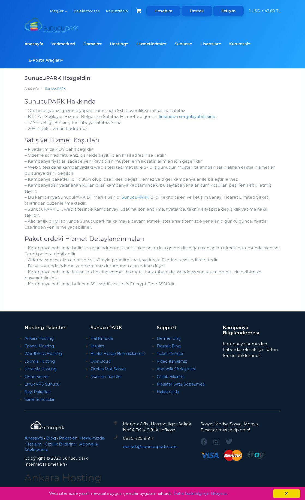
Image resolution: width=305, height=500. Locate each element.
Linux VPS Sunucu (42, 384)
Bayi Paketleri (38, 391)
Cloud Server (37, 376)
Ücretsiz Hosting (40, 368)
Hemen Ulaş (168, 338)
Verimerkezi (63, 43)
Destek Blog (169, 346)
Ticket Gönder (170, 353)
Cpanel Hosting (39, 346)
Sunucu (183, 43)
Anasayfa (34, 43)
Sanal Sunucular (40, 399)
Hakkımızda (101, 338)
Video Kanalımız (172, 361)
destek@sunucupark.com (150, 446)
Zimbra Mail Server (108, 368)
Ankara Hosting (39, 338)
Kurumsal (239, 43)
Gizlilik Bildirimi (170, 376)
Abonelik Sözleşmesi (176, 368)
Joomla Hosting (40, 361)
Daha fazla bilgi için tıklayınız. (201, 493)
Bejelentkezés (86, 11)
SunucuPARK (135, 197)
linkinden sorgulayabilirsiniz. (188, 116)
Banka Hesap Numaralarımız (117, 353)
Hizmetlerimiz (152, 43)
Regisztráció (117, 11)
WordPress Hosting (43, 353)
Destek (197, 10)
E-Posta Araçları (46, 60)
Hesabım (163, 10)
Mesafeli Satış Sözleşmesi (181, 384)
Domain (92, 43)
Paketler (68, 438)
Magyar (58, 11)
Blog (51, 438)
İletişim (228, 10)
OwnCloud (100, 361)
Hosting (119, 43)
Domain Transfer (106, 376)
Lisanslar (210, 43)
